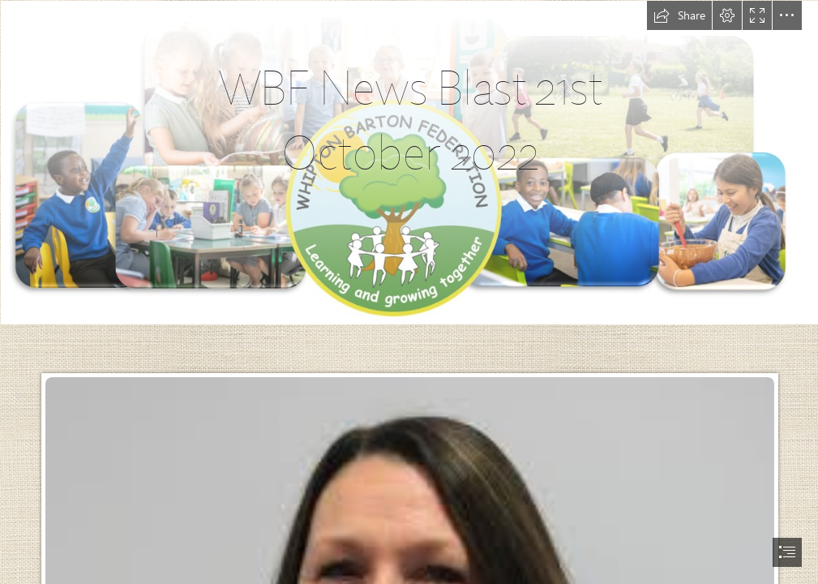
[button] (679, 15)
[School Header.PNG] (409, 162)
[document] (409, 292)
